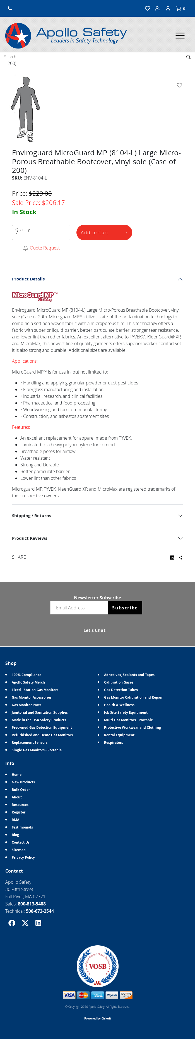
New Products (23, 782)
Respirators (113, 742)
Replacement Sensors (29, 742)
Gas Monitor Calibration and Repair (133, 697)
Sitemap (19, 849)
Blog (15, 834)
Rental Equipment (119, 735)
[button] (9, 8)
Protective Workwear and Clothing (132, 727)
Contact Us (21, 842)
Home (16, 774)
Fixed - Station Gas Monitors (35, 689)
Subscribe (125, 608)
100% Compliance (26, 674)
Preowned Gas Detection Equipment (42, 727)
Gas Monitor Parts (26, 705)
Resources (20, 804)
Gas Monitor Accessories (32, 697)
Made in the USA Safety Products (39, 720)
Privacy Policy (23, 857)
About (17, 797)
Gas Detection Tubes (121, 689)
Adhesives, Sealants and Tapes (129, 674)
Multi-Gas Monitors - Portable (128, 720)
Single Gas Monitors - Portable (37, 750)
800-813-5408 (32, 904)
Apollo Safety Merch (28, 682)
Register (18, 812)
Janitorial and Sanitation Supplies (40, 712)
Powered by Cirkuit (97, 1018)
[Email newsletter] (80, 607)
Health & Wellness (119, 705)
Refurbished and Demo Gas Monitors (42, 735)
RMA (15, 819)
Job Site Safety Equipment (126, 712)
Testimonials (22, 827)
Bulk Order (21, 789)
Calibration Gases (118, 682)
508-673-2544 (40, 911)
